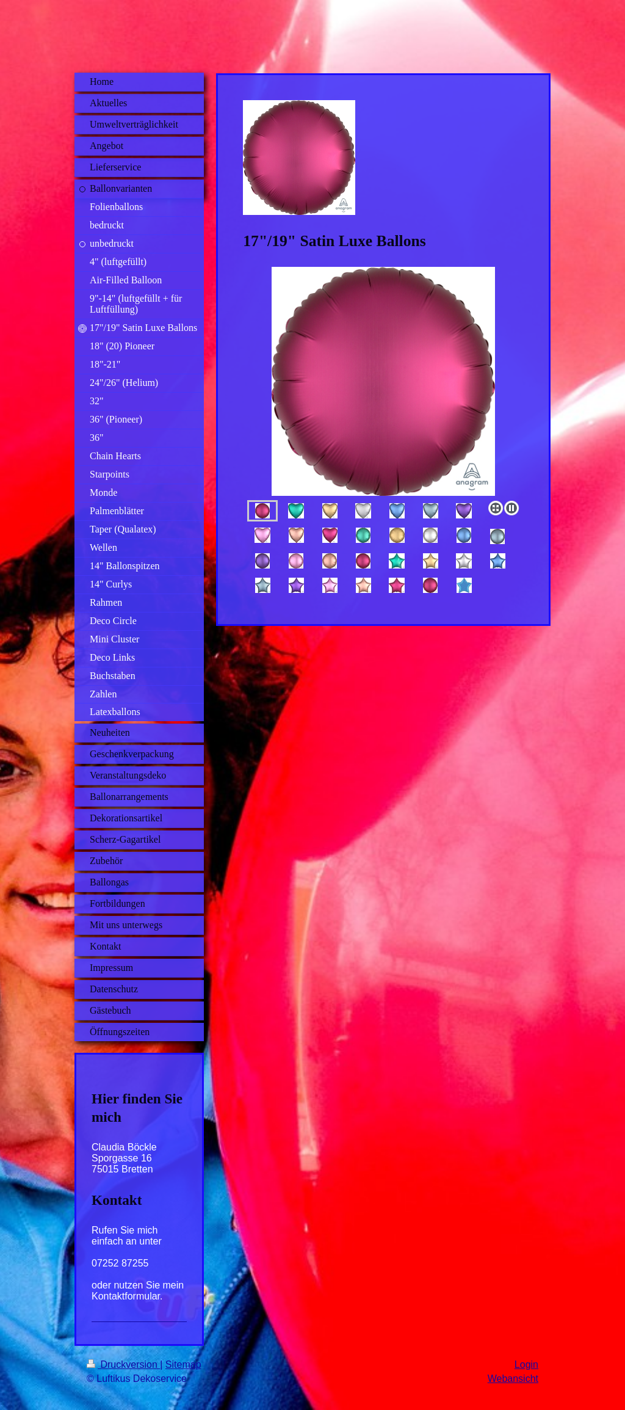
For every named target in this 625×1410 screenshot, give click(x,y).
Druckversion (123, 1364)
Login (526, 1364)
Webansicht (513, 1378)
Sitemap (183, 1364)
